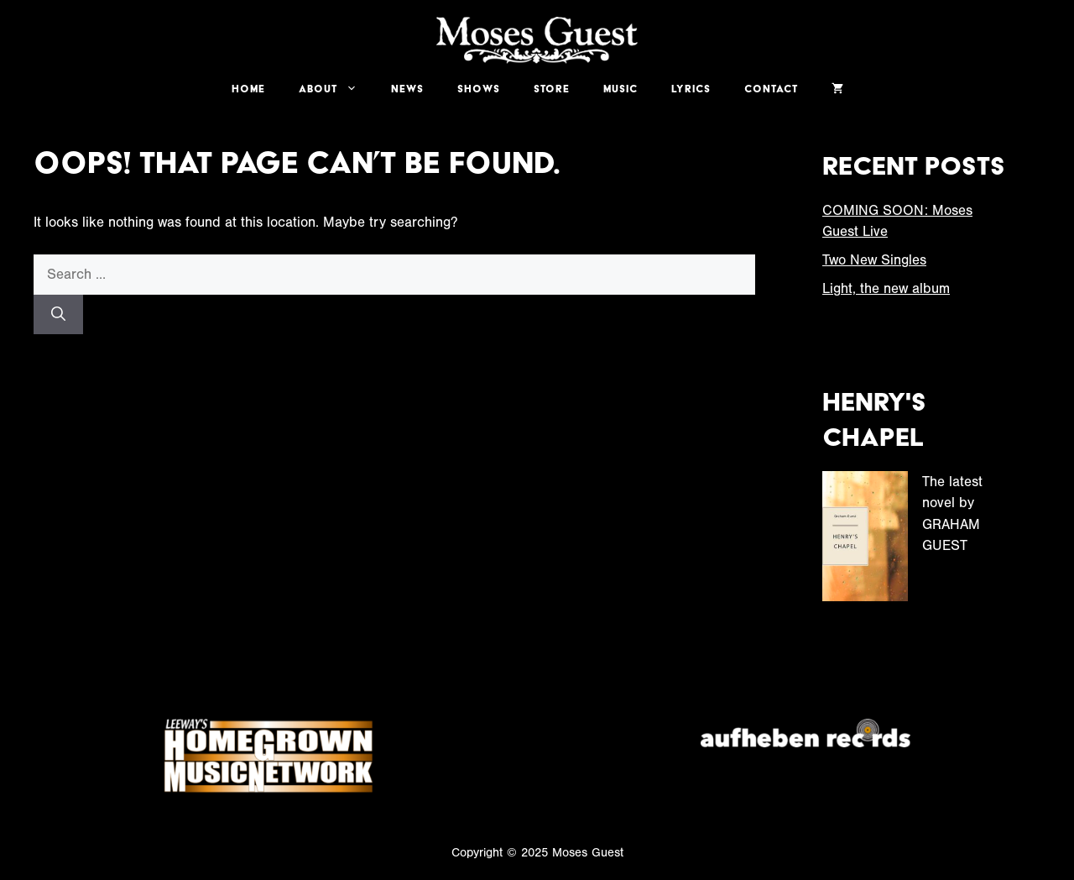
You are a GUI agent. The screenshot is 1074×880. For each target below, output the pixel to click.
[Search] (58, 315)
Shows (478, 88)
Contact (771, 88)
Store (552, 88)
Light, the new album (886, 288)
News (407, 88)
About (336, 89)
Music (620, 88)
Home (248, 88)
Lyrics (691, 88)
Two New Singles (874, 260)
